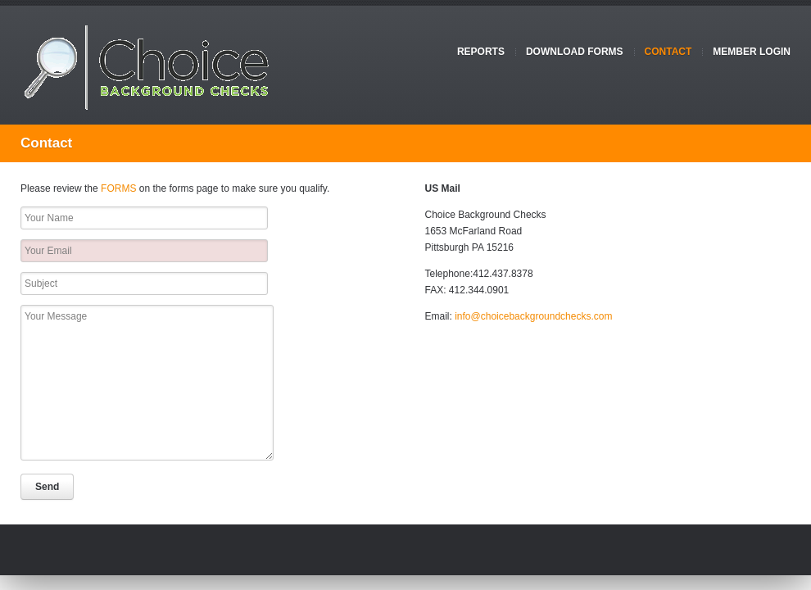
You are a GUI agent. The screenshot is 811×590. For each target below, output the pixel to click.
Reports (481, 51)
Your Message (147, 383)
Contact (668, 51)
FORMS (118, 188)
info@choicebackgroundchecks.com (533, 316)
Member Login (752, 51)
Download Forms (574, 51)
